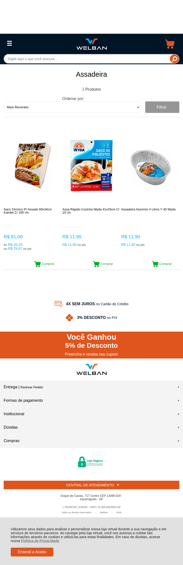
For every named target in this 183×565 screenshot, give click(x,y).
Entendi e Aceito (32, 552)
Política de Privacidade (40, 541)
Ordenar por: (73, 99)
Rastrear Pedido (31, 387)
